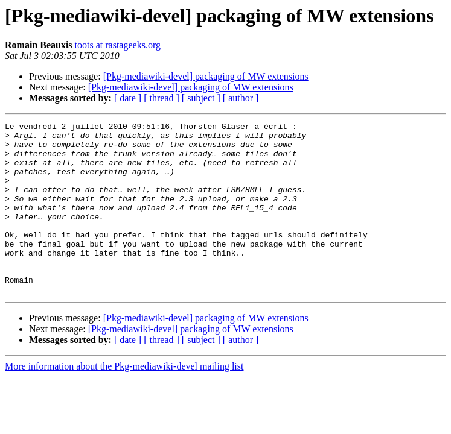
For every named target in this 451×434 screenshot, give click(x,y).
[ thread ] (161, 98)
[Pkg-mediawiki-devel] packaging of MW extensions (206, 76)
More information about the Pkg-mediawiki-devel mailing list (124, 400)
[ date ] (127, 98)
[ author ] (241, 98)
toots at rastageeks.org (118, 45)
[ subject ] (201, 98)
